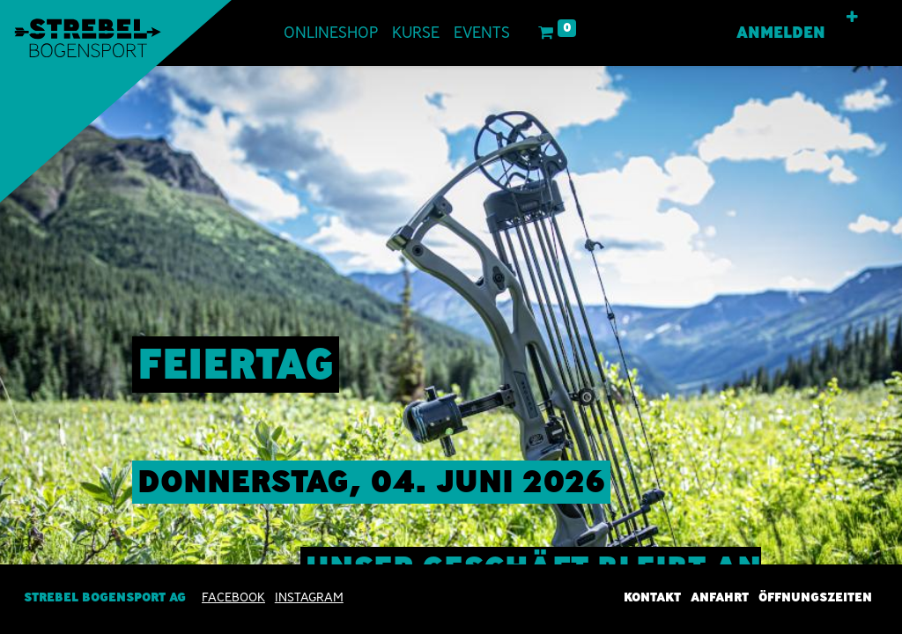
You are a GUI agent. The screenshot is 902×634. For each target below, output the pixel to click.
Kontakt (652, 597)
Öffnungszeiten (815, 597)
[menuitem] (331, 33)
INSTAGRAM (309, 597)
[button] (852, 17)
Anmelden (780, 32)
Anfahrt (720, 597)
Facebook (233, 597)
